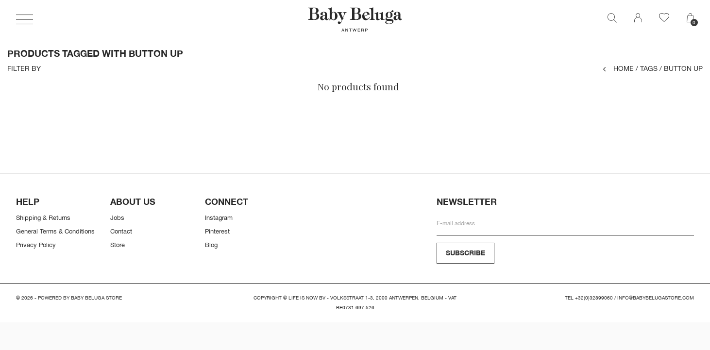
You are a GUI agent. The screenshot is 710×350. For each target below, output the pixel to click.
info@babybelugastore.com (655, 297)
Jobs (117, 217)
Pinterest (217, 231)
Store (117, 245)
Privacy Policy (36, 245)
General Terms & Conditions (55, 231)
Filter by (24, 68)
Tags (647, 68)
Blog (211, 245)
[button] (24, 19)
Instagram (219, 217)
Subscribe (465, 253)
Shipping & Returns (43, 217)
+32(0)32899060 (594, 297)
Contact (121, 231)
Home (618, 68)
